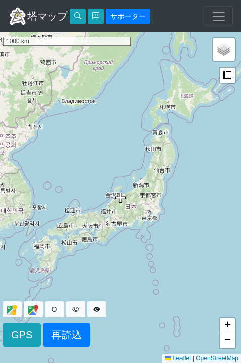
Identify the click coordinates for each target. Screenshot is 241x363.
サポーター (128, 16)
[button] (224, 49)
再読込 (66, 334)
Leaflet (178, 358)
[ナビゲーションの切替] (219, 16)
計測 (227, 75)
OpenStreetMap (217, 358)
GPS (21, 334)
